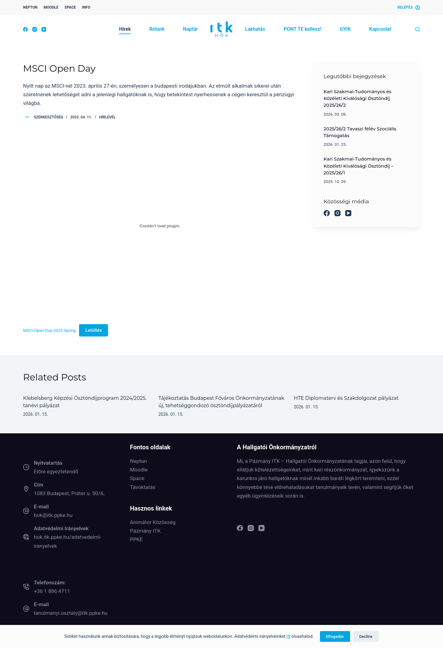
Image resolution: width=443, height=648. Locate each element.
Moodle (139, 470)
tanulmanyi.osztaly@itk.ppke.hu (71, 613)
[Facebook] (25, 29)
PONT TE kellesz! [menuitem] (302, 29)
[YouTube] (44, 29)
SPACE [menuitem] (70, 7)
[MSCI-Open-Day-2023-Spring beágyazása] (160, 225)
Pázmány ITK (145, 531)
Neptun (138, 461)
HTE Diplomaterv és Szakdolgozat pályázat (346, 398)
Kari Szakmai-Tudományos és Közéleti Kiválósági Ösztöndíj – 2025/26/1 (358, 166)
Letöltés (93, 330)
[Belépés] (408, 8)
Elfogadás (335, 636)
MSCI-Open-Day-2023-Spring (49, 330)
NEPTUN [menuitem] (30, 7)
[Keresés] (417, 29)
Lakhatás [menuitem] (255, 29)
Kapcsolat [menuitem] (380, 29)
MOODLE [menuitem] (51, 7)
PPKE (136, 539)
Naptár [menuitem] (190, 29)
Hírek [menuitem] (125, 29)
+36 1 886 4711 (52, 591)
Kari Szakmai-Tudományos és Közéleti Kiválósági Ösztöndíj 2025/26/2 (357, 98)
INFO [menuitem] (86, 7)
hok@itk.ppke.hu (53, 515)
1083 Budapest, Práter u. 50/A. (69, 493)
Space (137, 478)
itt (288, 636)
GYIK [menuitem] (345, 29)
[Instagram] (34, 29)
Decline (366, 636)
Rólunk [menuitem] (157, 29)
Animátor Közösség (153, 522)
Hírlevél (107, 117)
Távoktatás (143, 487)
